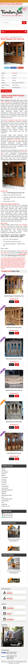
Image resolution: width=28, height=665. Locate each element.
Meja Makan (4, 491)
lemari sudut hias (7, 266)
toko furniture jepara (6, 101)
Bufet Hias (6, 37)
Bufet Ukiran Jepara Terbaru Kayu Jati (14, 390)
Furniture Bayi (5, 477)
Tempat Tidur (4, 504)
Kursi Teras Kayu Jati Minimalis (14, 571)
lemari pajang (7, 263)
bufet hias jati (10, 257)
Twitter (6, 67)
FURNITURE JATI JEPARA (14, 663)
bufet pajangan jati (13, 260)
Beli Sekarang (6, 91)
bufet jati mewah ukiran (8, 258)
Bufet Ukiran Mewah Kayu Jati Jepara (14, 358)
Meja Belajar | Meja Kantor (7, 489)
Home (2, 37)
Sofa (3, 502)
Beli (16, 301)
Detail (12, 301)
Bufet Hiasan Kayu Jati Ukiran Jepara (14, 421)
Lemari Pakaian (5, 488)
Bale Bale (4, 470)
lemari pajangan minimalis (19, 264)
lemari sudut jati (14, 266)
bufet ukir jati (19, 261)
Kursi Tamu (4, 482)
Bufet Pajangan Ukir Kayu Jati (12, 39)
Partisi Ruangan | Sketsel (7, 498)
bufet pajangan (7, 260)
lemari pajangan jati (15, 263)
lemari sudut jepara (7, 267)
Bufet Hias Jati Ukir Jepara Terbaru (14, 327)
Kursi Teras (4, 484)
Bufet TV (3, 475)
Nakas (3, 497)
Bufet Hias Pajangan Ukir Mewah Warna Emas (14, 296)
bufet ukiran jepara (16, 262)
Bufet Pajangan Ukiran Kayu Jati (14, 453)
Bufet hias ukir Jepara (15, 139)
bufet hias (5, 257)
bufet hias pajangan (17, 257)
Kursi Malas (4, 481)
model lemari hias (15, 267)
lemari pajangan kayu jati (9, 264)
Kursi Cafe (4, 479)
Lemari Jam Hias (5, 486)
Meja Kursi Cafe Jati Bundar (14, 539)
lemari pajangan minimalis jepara (7, 265)
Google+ (20, 67)
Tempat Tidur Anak (6, 506)
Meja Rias (4, 493)
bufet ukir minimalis (8, 262)
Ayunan (3, 468)
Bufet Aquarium (5, 472)
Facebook (13, 67)
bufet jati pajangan (17, 258)
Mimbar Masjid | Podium (7, 495)
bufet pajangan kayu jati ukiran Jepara (15, 120)
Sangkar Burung (5, 500)
